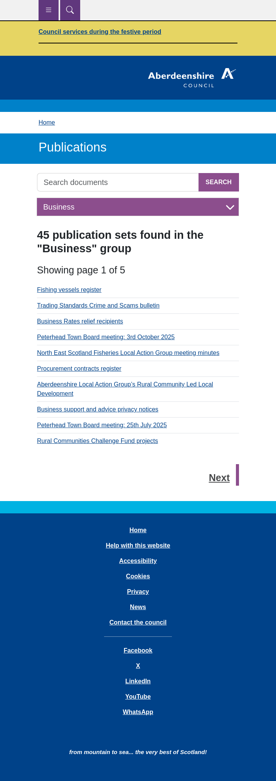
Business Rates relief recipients (80, 321)
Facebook (138, 650)
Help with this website (138, 545)
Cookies (138, 576)
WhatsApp (138, 712)
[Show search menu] (70, 10)
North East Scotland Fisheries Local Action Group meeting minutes (128, 353)
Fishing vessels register (69, 289)
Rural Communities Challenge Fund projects (97, 441)
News (138, 607)
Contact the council (138, 622)
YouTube (138, 696)
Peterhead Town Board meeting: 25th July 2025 (102, 425)
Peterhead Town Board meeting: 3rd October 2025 (106, 337)
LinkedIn (138, 681)
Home (47, 122)
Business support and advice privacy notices (97, 409)
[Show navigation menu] (49, 10)
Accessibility (138, 561)
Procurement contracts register (79, 368)
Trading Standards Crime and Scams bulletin (98, 305)
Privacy (138, 591)
